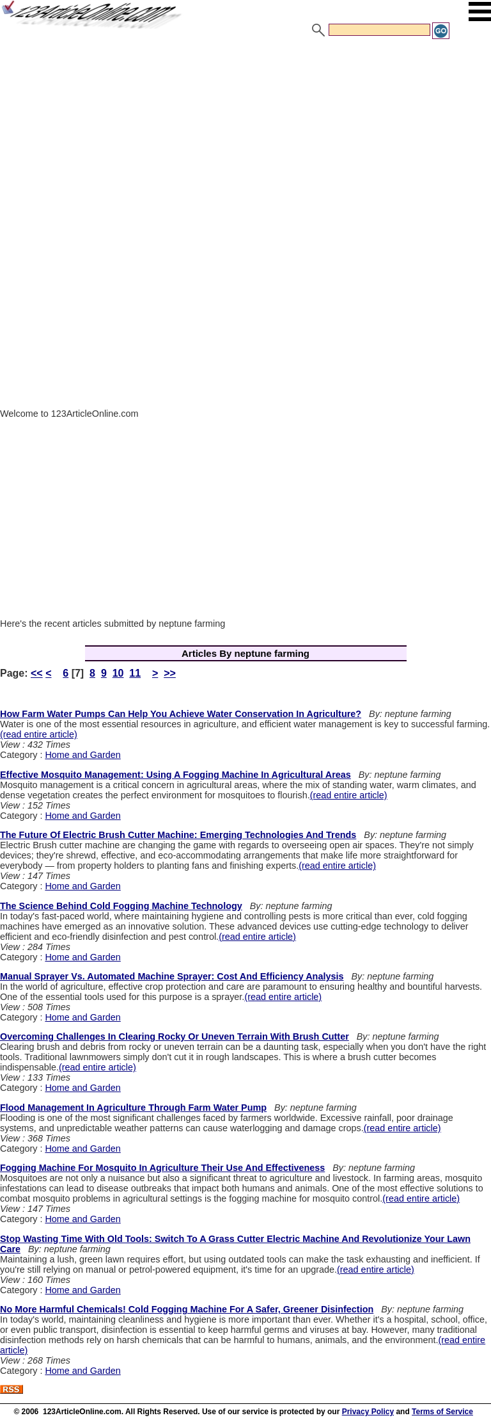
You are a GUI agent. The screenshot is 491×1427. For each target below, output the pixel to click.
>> (170, 673)
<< (37, 673)
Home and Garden (82, 755)
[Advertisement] (245, 136)
